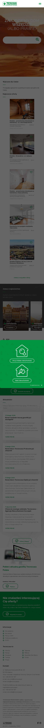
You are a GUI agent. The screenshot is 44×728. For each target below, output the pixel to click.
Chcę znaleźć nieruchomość (22, 361)
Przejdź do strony (36, 385)
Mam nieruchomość (22, 380)
